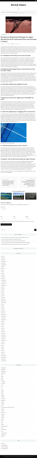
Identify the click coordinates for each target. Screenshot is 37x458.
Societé (2, 427)
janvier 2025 (3, 278)
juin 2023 (2, 304)
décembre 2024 (3, 280)
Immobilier (2, 403)
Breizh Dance (18, 4)
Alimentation (3, 369)
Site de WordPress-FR (4, 448)
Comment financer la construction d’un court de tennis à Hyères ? (18, 198)
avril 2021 (2, 348)
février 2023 (3, 311)
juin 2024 (2, 290)
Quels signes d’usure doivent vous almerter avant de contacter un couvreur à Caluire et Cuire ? (15, 244)
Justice (2, 405)
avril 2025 (2, 273)
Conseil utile (3, 381)
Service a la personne (4, 426)
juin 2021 (2, 345)
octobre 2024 (3, 283)
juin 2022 (2, 324)
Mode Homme (3, 412)
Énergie (2, 390)
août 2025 (2, 266)
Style (2, 431)
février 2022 (3, 331)
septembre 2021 (3, 340)
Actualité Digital (3, 367)
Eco (1, 388)
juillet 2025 (3, 268)
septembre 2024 (3, 285)
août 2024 (2, 287)
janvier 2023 (3, 312)
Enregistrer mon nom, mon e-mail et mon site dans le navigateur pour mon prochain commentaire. (18, 221)
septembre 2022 (3, 319)
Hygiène (2, 402)
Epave (2, 393)
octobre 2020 (3, 359)
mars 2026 (2, 256)
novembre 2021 (3, 336)
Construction (3, 195)
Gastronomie (3, 398)
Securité (2, 424)
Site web (26, 216)
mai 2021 (2, 347)
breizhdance (9, 172)
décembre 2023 (3, 300)
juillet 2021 (2, 343)
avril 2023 (2, 307)
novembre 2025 (3, 261)
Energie (2, 391)
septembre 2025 (3, 264)
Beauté (2, 376)
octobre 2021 (3, 338)
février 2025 (3, 276)
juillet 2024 (3, 288)
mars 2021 (2, 350)
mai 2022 (2, 326)
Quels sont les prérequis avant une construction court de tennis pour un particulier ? (13, 240)
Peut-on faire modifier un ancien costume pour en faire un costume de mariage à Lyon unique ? (15, 237)
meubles (2, 410)
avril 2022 (2, 328)
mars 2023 (2, 309)
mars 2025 (2, 275)
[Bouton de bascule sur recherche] (35, 0)
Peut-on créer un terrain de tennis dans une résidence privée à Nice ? (11, 239)
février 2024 (3, 297)
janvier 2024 (3, 299)
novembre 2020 (3, 357)
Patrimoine (2, 415)
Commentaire (3, 207)
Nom (2, 216)
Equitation (2, 395)
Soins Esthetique (3, 429)
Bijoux (2, 378)
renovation (2, 417)
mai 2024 (2, 292)
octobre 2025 (3, 263)
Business (2, 379)
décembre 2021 (3, 335)
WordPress (31, 456)
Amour (2, 374)
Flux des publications (4, 445)
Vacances (2, 436)
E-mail (14, 216)
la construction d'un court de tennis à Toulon (7, 407)
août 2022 (2, 321)
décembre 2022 (3, 314)
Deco (2, 386)
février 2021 (3, 352)
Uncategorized (3, 434)
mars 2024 (2, 295)
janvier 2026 (3, 259)
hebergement (3, 400)
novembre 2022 (3, 316)
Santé (2, 422)
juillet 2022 (3, 323)
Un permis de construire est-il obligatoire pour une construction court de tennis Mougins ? (6, 197)
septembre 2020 (3, 360)
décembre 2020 (3, 355)
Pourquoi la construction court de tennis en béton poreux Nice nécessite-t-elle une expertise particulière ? (30, 197)
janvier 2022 (3, 333)
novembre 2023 (3, 302)
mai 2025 (2, 271)
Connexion (2, 443)
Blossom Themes (24, 456)
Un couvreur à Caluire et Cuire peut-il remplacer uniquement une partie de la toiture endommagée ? (15, 242)
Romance (2, 419)
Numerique (2, 414)
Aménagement (3, 371)
